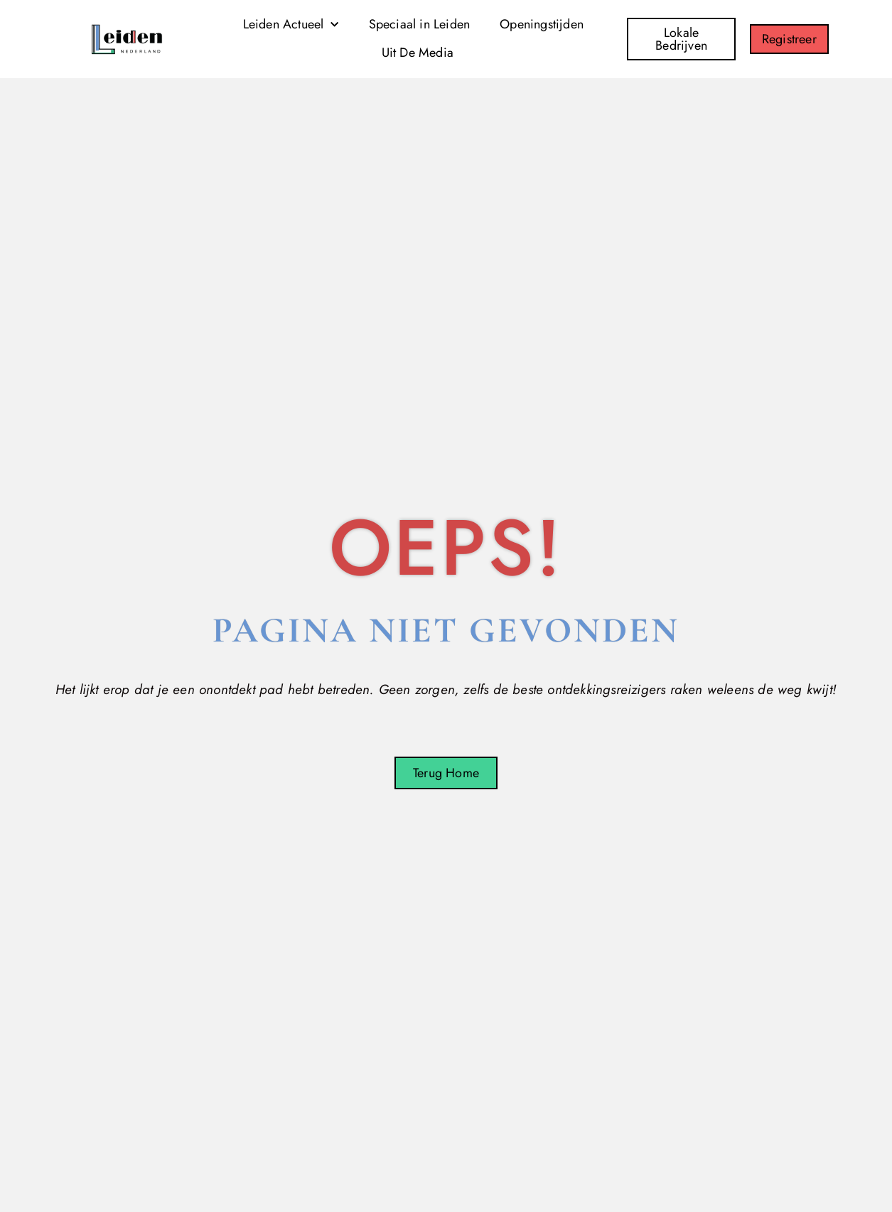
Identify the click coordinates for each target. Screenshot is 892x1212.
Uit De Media (417, 52)
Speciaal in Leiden (420, 24)
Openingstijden (542, 24)
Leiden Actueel (291, 25)
